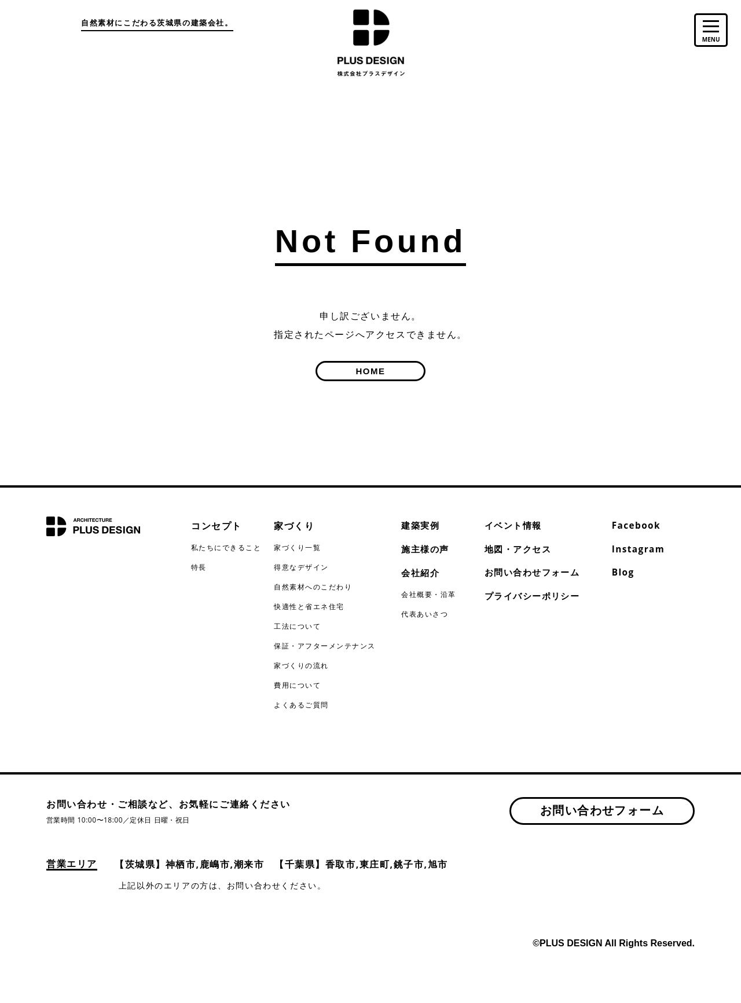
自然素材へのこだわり (313, 587)
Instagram (639, 550)
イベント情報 (515, 525)
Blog (624, 574)
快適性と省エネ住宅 (309, 606)
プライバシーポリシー (535, 598)
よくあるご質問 (301, 705)
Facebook (637, 525)
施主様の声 (426, 550)
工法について (297, 626)
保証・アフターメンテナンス (325, 646)
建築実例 (421, 525)
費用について (297, 685)
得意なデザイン (301, 567)
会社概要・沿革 (428, 596)
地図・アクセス (520, 550)
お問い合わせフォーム (535, 574)
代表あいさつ (425, 616)
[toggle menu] (709, 33)
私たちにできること (226, 547)
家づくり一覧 (297, 547)
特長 (199, 567)
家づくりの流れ (301, 665)
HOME (370, 371)
